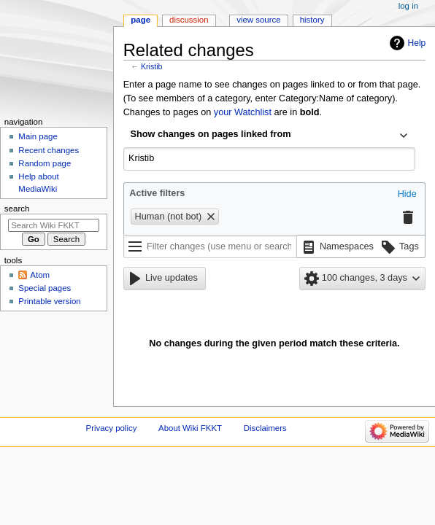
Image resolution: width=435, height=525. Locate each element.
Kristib (152, 66)
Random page (44, 163)
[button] (407, 194)
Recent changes (48, 150)
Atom (40, 275)
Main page (38, 136)
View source (258, 19)
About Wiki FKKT (190, 428)
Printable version (49, 301)
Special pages (44, 288)
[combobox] (269, 135)
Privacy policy (111, 428)
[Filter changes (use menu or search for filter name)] (210, 246)
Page (140, 19)
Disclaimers (265, 428)
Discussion (188, 19)
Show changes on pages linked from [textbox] (211, 134)
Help (417, 43)
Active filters (157, 193)
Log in (408, 5)
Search (17, 208)
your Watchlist (243, 112)
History (312, 19)
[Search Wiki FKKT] (53, 225)
